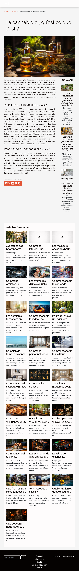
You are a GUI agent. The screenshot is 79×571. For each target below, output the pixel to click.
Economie (39, 556)
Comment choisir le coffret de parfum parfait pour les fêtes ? (62, 285)
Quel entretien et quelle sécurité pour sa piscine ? (61, 491)
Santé (39, 562)
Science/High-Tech (39, 565)
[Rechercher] (12, 557)
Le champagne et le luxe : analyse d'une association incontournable (62, 423)
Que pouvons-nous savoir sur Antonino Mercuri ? (14, 528)
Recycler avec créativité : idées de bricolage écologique (38, 423)
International (39, 559)
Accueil (6, 12)
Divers (14, 12)
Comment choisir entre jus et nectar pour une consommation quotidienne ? (68, 144)
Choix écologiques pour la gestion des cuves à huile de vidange (67, 99)
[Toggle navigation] (6, 3)
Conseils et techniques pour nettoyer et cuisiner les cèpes (16, 423)
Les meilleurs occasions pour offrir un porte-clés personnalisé (62, 250)
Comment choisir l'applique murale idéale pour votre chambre (16, 388)
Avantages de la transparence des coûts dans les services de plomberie (67, 186)
